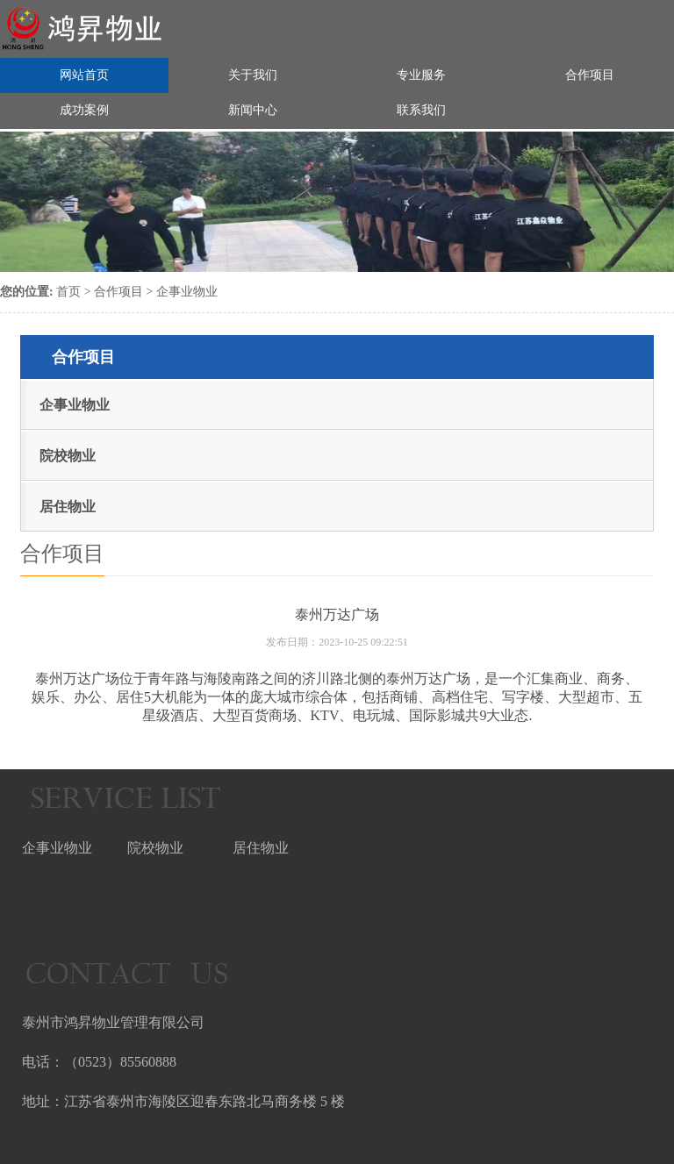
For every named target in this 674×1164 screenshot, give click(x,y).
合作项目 (589, 73)
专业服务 (421, 73)
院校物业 (67, 455)
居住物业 (67, 506)
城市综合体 (312, 696)
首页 (68, 291)
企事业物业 (187, 291)
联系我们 (421, 108)
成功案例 (84, 108)
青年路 (168, 678)
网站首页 (84, 73)
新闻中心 (252, 108)
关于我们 (252, 73)
